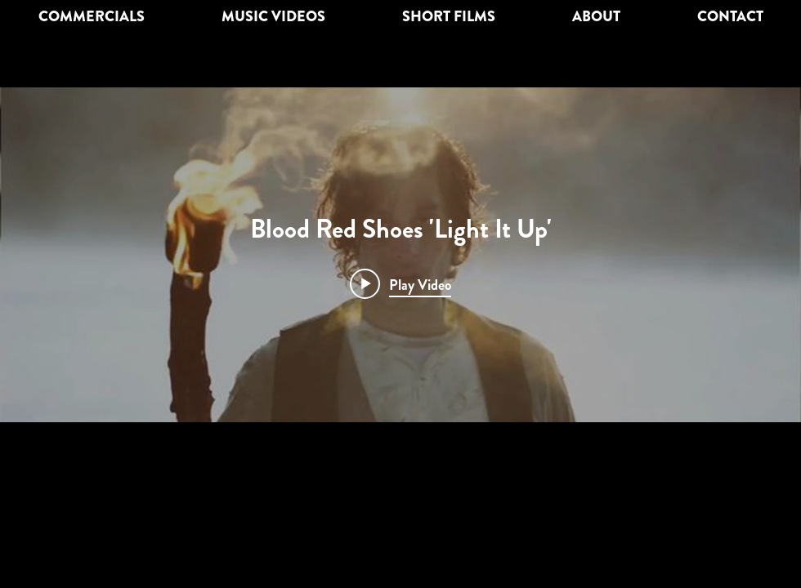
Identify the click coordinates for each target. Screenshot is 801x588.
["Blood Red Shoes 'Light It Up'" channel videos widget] (400, 254)
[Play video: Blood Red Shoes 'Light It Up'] (400, 284)
